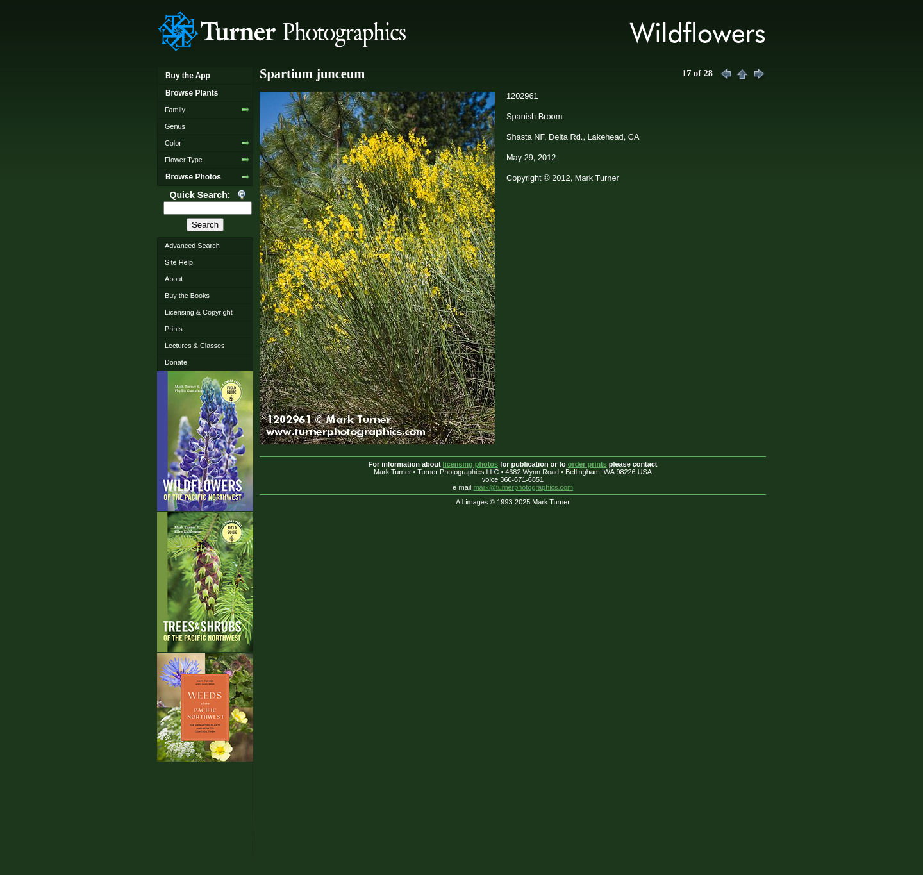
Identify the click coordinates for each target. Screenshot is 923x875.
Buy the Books (187, 295)
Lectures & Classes (195, 345)
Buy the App (187, 75)
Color (173, 143)
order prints (587, 464)
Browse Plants (191, 92)
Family (175, 109)
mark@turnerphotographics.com (524, 487)
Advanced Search (192, 245)
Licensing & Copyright (199, 312)
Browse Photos (193, 176)
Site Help (179, 262)
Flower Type (184, 159)
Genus (175, 126)
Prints (174, 329)
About (174, 279)
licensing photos (470, 464)
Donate (176, 362)
